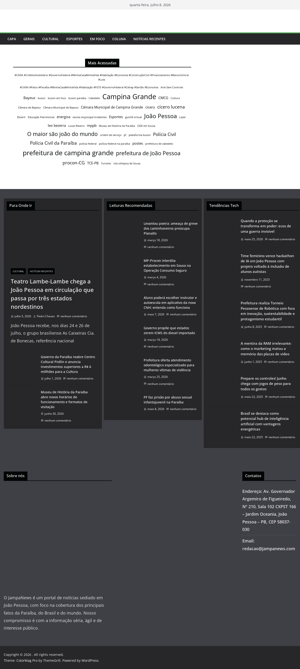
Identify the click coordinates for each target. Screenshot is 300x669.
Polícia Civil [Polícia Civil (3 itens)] (164, 134)
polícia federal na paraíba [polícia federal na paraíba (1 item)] (114, 143)
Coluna (119, 39)
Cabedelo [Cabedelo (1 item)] (94, 98)
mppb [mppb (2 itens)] (92, 125)
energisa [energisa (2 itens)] (63, 116)
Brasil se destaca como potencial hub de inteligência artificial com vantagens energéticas (265, 421)
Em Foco (97, 39)
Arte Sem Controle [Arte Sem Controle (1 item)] (172, 87)
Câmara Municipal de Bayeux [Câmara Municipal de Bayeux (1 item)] (61, 107)
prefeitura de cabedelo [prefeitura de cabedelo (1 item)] (159, 143)
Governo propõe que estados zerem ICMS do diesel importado (169, 330)
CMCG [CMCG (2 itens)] (163, 97)
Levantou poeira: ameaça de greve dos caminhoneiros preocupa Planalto (171, 228)
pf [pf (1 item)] (125, 135)
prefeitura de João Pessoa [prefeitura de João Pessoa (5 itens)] (148, 153)
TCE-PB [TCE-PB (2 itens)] (93, 163)
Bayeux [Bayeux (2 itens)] (29, 97)
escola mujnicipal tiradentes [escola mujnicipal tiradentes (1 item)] (90, 117)
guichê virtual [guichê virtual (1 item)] (133, 117)
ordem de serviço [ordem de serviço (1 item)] (110, 135)
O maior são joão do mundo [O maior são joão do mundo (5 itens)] (62, 134)
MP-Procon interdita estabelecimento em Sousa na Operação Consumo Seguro (167, 265)
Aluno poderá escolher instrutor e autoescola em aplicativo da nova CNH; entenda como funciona (170, 302)
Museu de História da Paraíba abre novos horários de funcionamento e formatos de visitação (64, 399)
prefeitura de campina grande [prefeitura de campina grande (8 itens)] (68, 152)
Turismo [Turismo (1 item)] (106, 163)
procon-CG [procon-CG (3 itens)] (74, 163)
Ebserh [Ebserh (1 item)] (21, 117)
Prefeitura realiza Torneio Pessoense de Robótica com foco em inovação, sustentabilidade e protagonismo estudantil (268, 311)
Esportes (74, 39)
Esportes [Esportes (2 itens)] (116, 116)
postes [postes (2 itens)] (137, 143)
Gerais (29, 39)
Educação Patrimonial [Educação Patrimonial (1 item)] (41, 117)
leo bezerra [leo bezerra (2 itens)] (57, 125)
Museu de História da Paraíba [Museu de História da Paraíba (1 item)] (117, 126)
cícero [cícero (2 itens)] (150, 107)
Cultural (50, 39)
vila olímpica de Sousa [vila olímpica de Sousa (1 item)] (126, 163)
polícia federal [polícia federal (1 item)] (88, 143)
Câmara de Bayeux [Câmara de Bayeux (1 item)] (29, 107)
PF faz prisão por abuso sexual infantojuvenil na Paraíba (168, 399)
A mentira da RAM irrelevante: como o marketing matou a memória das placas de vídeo (266, 348)
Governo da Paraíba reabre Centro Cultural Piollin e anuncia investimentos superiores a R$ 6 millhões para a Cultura (68, 364)
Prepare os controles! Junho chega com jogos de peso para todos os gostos (266, 383)
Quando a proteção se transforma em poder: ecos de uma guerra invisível (266, 226)
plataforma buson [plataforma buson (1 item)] (140, 135)
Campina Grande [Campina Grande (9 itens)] (129, 96)
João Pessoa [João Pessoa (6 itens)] (160, 116)
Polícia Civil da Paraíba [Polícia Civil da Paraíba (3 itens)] (53, 143)
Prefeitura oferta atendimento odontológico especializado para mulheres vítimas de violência (169, 365)
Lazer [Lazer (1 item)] (182, 117)
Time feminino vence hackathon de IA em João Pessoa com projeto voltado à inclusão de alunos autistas (267, 263)
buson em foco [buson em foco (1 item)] (57, 98)
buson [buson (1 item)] (41, 98)
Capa (12, 39)
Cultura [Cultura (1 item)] (175, 98)
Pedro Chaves (46, 316)
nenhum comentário (72, 316)
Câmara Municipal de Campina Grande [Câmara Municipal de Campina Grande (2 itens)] (112, 107)
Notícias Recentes (149, 39)
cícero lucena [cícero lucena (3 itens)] (171, 107)
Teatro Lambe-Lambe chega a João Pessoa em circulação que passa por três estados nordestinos (52, 293)
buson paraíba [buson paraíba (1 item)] (77, 98)
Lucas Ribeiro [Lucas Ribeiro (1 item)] (76, 126)
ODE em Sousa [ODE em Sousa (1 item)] (146, 126)
